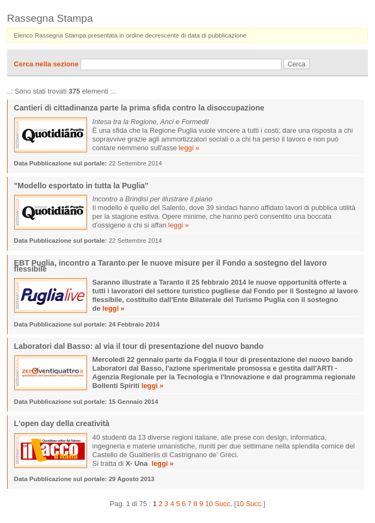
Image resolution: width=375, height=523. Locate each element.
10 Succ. (249, 504)
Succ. (223, 504)
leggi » (189, 148)
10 (209, 504)
